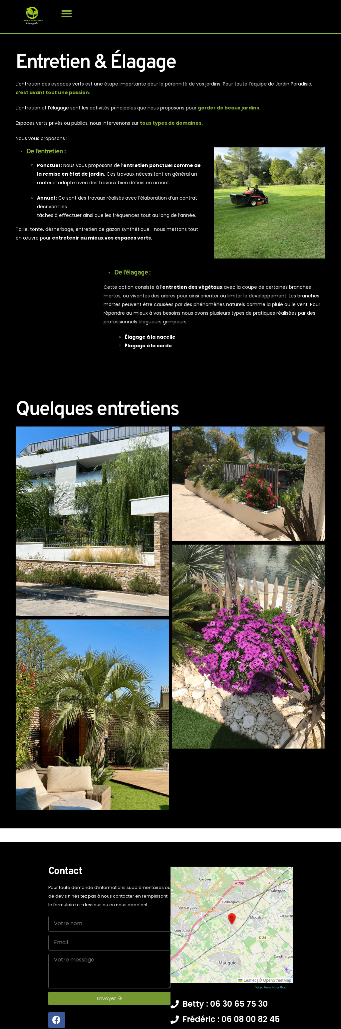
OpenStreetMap (277, 998)
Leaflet (246, 998)
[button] (66, 13)
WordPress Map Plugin (272, 1006)
